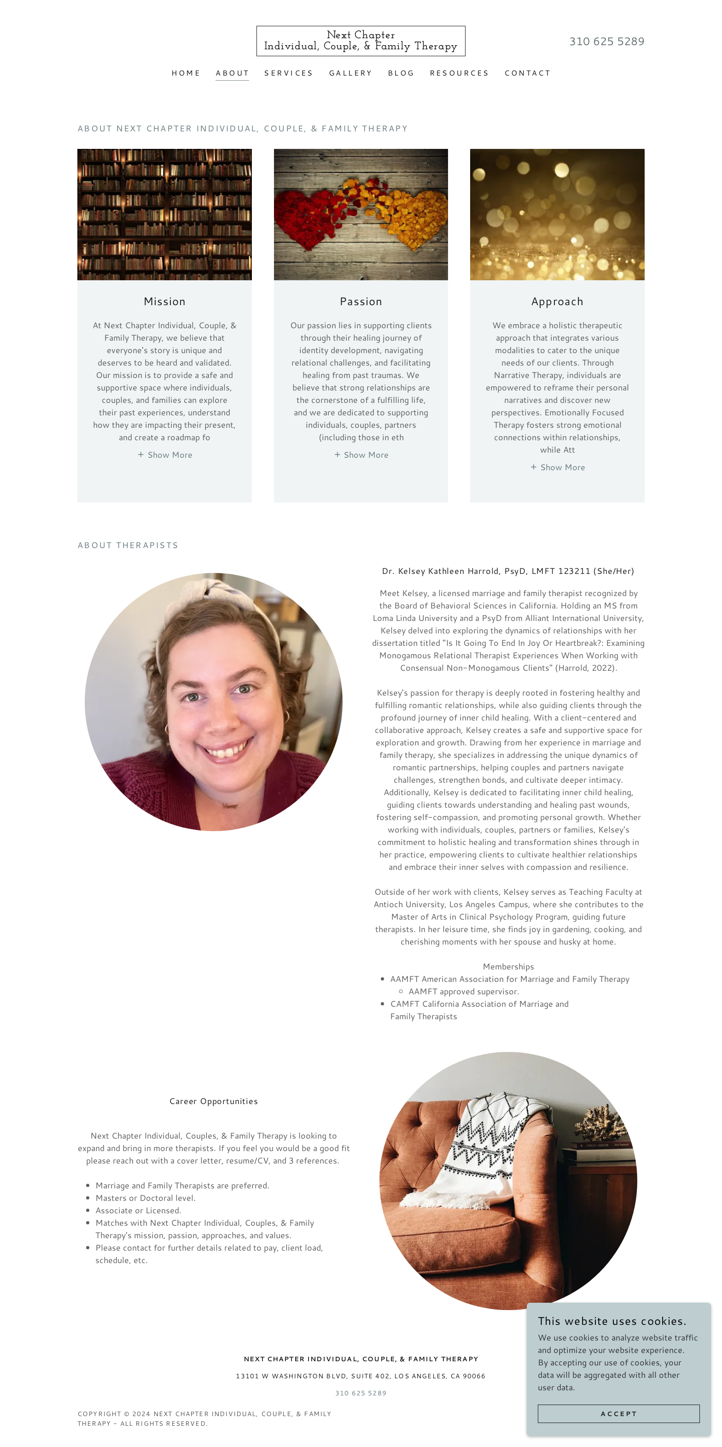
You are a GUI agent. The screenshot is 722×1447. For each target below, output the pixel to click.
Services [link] (289, 72)
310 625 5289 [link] (607, 41)
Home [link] (186, 72)
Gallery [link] (351, 72)
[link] (361, 46)
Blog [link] (401, 72)
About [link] (232, 72)
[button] (164, 454)
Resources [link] (460, 72)
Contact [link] (527, 72)
